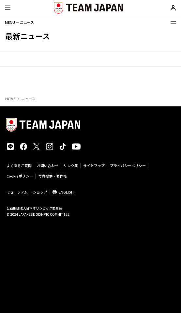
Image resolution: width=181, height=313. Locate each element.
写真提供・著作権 (52, 176)
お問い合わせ (47, 165)
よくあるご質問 (19, 165)
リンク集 (71, 165)
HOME (10, 98)
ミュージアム (17, 192)
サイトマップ (94, 165)
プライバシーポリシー (128, 165)
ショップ (40, 192)
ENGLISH (66, 192)
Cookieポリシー (20, 176)
